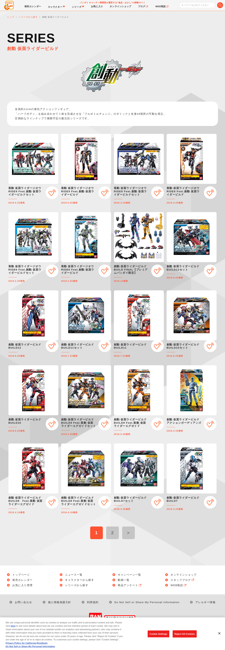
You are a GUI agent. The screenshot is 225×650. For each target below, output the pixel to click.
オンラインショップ (184, 574)
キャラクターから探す (79, 580)
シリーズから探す (76, 585)
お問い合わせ (23, 602)
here (13, 630)
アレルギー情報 (205, 602)
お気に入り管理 (22, 585)
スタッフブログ (183, 580)
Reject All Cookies (185, 638)
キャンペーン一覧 (129, 574)
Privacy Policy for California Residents (26, 647)
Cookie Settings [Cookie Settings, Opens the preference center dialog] (158, 638)
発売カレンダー (22, 580)
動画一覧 (123, 580)
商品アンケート (130, 585)
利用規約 (93, 602)
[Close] (219, 638)
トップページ (21, 574)
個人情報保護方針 (59, 602)
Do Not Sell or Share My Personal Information (146, 602)
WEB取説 (179, 585)
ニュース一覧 (73, 574)
